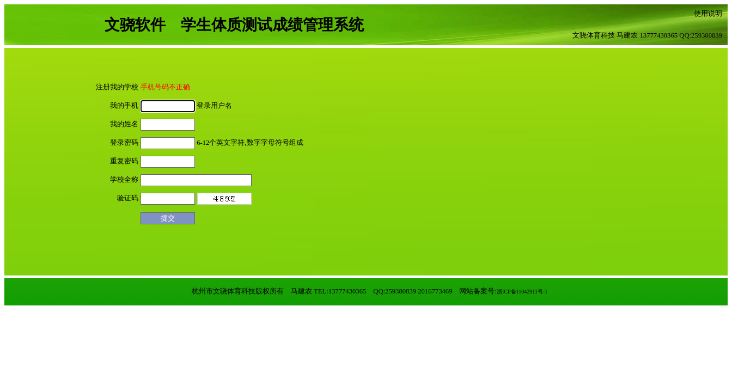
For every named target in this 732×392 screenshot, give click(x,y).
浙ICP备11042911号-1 (522, 292)
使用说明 (708, 13)
